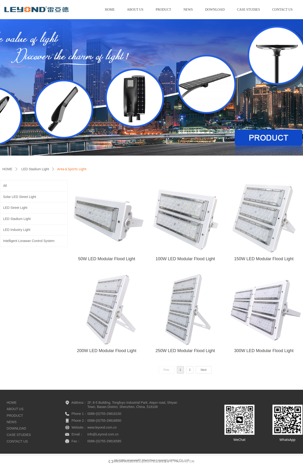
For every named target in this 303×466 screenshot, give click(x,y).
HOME (7, 169)
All (5, 186)
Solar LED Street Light (19, 197)
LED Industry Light (16, 230)
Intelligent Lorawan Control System (28, 241)
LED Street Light (15, 208)
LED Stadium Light (35, 169)
